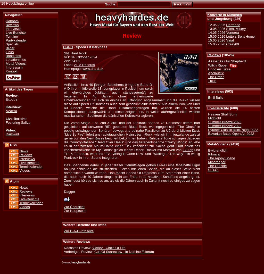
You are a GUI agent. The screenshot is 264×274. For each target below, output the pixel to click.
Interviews (215, 91)
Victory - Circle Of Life (109, 248)
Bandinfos (13, 56)
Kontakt (11, 71)
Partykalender (16, 40)
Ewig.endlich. (218, 150)
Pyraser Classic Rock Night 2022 (233, 130)
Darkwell (12, 134)
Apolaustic (216, 73)
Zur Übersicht (74, 207)
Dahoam (12, 21)
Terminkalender (31, 167)
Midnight (214, 118)
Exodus (11, 99)
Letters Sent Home (240, 36)
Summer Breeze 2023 (224, 122)
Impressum (14, 67)
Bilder (10, 48)
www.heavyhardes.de (77, 262)
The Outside (217, 166)
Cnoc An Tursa (219, 69)
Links (10, 52)
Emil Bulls (215, 97)
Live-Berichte (218, 108)
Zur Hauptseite (75, 211)
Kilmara (214, 154)
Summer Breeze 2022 (224, 126)
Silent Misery (236, 29)
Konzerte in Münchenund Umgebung (224, 17)
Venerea (232, 33)
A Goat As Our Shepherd (227, 61)
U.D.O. (213, 170)
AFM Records (84, 65)
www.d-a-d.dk (92, 69)
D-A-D (68, 47)
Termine (12, 36)
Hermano (233, 25)
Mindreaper (216, 162)
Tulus (212, 81)
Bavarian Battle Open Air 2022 (231, 134)
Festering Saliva (18, 122)
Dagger (69, 192)
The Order (216, 77)
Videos (24, 170)
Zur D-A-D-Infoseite (79, 231)
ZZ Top (188, 150)
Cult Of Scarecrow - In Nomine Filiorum (124, 252)
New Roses (95, 138)
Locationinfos (16, 60)
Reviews (214, 55)
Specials (12, 44)
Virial (230, 40)
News (23, 151)
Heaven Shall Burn (222, 114)
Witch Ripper (218, 65)
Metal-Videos (217, 144)
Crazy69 (232, 44)
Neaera (11, 111)
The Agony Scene (221, 158)
